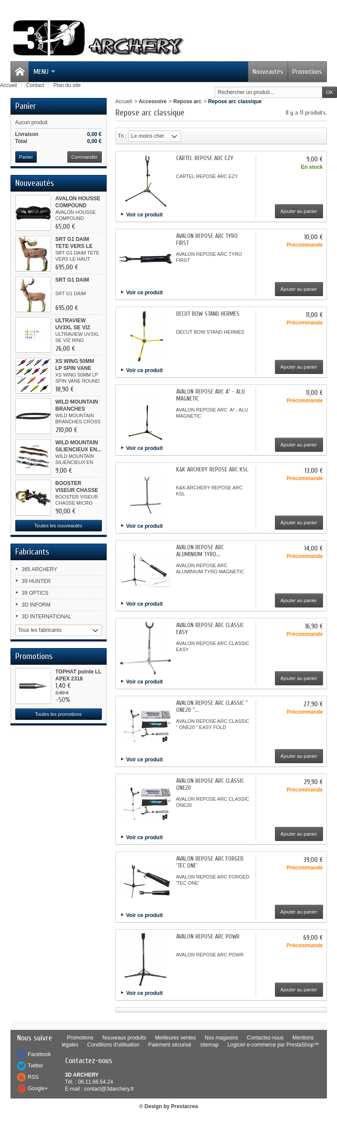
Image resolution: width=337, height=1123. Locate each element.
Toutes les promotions (58, 714)
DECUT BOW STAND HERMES (208, 313)
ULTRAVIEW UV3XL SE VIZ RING (73, 327)
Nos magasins (221, 1038)
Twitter (35, 1066)
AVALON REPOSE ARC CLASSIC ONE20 (210, 784)
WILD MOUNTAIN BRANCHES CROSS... (77, 409)
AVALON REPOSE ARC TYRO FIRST (207, 239)
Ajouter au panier (299, 211)
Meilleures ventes (175, 1038)
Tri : (122, 136)
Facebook (39, 1054)
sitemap (209, 1045)
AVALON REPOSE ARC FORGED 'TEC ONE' (209, 862)
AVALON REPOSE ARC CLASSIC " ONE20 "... (212, 706)
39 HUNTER (36, 581)
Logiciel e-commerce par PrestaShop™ (273, 1045)
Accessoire (153, 101)
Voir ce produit (144, 215)
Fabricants (32, 552)
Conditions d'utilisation (113, 1045)
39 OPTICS (35, 593)
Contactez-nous (265, 1038)
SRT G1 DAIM (72, 280)
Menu (44, 72)
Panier (25, 106)
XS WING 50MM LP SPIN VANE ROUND (75, 368)
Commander (84, 157)
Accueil (123, 101)
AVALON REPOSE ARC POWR (208, 936)
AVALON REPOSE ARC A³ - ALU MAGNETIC (210, 395)
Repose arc (187, 101)
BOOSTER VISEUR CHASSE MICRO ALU (77, 490)
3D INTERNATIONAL (47, 617)
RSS (33, 1077)
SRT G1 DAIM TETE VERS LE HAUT (74, 246)
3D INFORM (36, 605)
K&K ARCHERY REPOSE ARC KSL (212, 469)
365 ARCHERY (39, 569)
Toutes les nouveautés (58, 525)
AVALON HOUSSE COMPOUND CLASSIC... (78, 205)
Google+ (38, 1088)
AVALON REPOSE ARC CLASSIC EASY (210, 628)
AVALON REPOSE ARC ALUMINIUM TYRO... (200, 551)
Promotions (307, 72)
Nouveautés (268, 72)
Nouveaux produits (124, 1038)
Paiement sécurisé (169, 1045)
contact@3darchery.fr (109, 1089)
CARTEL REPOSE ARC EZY (204, 158)
